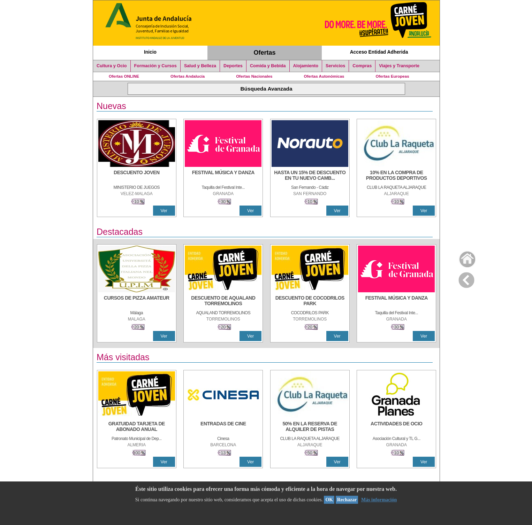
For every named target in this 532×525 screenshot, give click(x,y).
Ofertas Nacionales (254, 76)
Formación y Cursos (155, 65)
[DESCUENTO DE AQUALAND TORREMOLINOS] (223, 301)
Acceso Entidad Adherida (379, 52)
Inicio (150, 52)
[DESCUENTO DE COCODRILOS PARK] (310, 301)
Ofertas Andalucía (187, 76)
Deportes (233, 65)
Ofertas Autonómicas (324, 76)
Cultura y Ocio (112, 65)
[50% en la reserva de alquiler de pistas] (310, 427)
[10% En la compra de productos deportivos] (396, 176)
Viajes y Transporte (399, 65)
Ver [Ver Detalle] (164, 210)
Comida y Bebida (268, 65)
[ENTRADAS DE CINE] (223, 427)
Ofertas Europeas (392, 76)
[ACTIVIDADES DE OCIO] (396, 427)
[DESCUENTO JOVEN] (136, 176)
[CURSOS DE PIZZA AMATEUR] (136, 301)
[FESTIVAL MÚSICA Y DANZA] (223, 176)
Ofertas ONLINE (124, 76)
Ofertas (265, 52)
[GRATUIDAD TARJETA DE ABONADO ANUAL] (136, 427)
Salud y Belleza (200, 65)
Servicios (335, 65)
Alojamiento (305, 65)
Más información (379, 499)
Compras (362, 65)
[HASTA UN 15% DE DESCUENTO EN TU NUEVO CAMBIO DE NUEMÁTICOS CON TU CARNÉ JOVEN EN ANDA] (310, 176)
